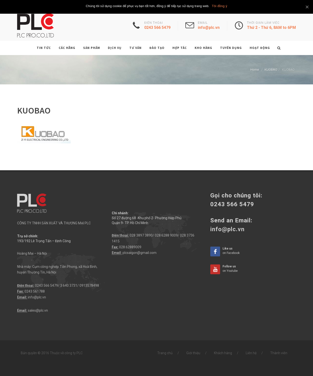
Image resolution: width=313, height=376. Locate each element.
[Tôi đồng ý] (306, 6)
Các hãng (67, 48)
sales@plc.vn (38, 310)
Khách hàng (223, 353)
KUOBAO (271, 69)
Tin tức (44, 48)
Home (254, 69)
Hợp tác (179, 48)
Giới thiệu (193, 353)
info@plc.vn (37, 297)
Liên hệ (251, 353)
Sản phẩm (91, 48)
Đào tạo (157, 48)
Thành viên (278, 353)
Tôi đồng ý (219, 6)
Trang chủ (165, 353)
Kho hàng (203, 48)
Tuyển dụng (231, 48)
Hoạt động (260, 48)
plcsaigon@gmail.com (139, 253)
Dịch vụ (115, 48)
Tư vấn (135, 48)
